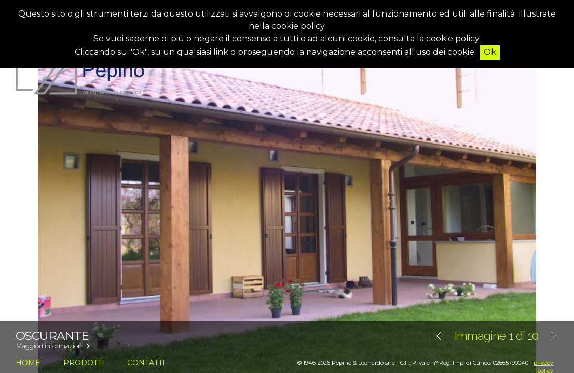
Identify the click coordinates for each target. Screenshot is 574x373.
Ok (490, 52)
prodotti (83, 362)
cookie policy (452, 39)
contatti (146, 362)
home (28, 362)
